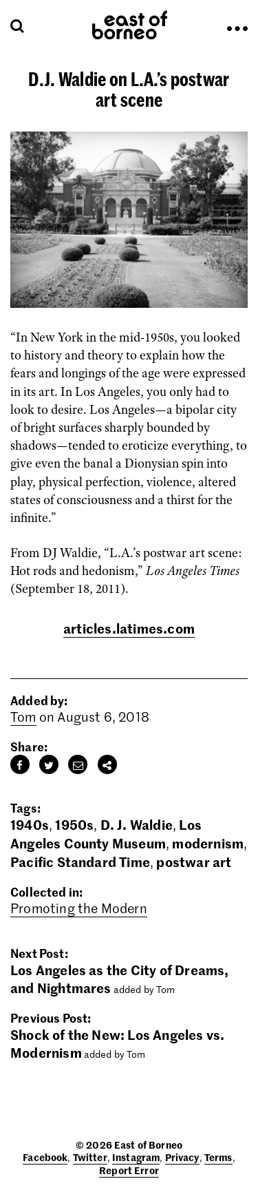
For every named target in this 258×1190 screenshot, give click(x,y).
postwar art (193, 861)
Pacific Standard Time (80, 861)
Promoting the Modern (78, 908)
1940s (29, 824)
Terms (218, 1157)
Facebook (45, 1157)
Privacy (182, 1157)
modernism (208, 842)
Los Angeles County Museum (106, 833)
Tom (23, 716)
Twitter (90, 1157)
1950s (74, 824)
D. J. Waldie (136, 824)
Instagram (136, 1157)
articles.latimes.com (129, 627)
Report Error (129, 1170)
